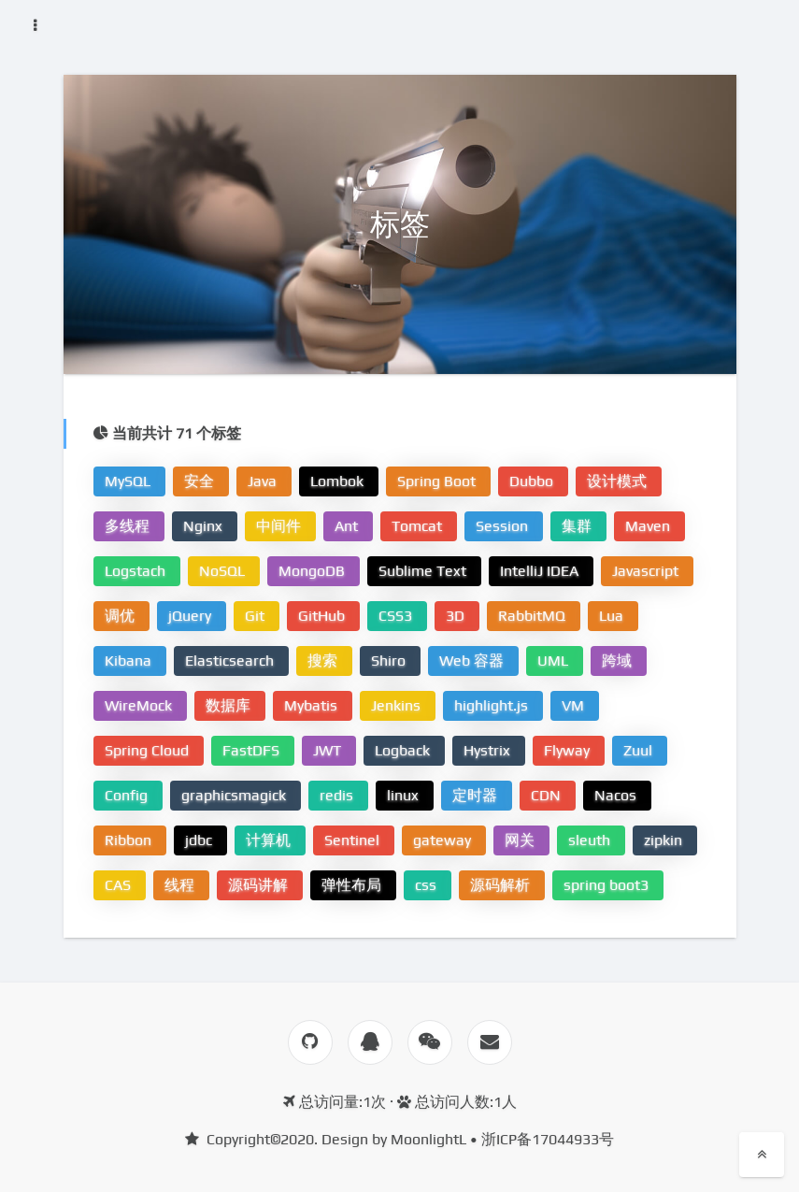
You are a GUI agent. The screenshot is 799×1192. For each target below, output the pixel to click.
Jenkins (397, 705)
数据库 (230, 705)
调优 (121, 616)
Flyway (568, 750)
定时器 (476, 795)
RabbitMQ (533, 616)
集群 (578, 526)
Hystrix (489, 750)
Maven (649, 526)
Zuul (639, 750)
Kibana (130, 660)
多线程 (129, 526)
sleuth (591, 840)
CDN (547, 795)
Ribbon (130, 840)
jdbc (200, 840)
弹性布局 (353, 885)
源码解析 (502, 885)
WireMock (140, 705)
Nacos (617, 795)
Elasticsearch (231, 660)
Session (504, 526)
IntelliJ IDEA (541, 571)
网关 (521, 840)
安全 (201, 481)
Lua (613, 616)
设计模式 (618, 481)
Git (256, 616)
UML (554, 660)
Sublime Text (424, 571)
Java (264, 481)
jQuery (191, 616)
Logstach (137, 571)
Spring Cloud (149, 750)
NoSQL (224, 571)
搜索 (324, 660)
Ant (348, 526)
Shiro (390, 660)
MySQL (129, 481)
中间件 (280, 526)
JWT (329, 750)
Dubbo (533, 481)
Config (128, 795)
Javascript (647, 571)
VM (575, 705)
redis (338, 795)
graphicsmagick (235, 795)
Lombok (338, 481)
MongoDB (313, 571)
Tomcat (419, 526)
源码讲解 (260, 885)
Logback (404, 750)
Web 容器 (473, 660)
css (427, 885)
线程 (181, 885)
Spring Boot (438, 481)
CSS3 (397, 616)
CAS (120, 885)
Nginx (204, 526)
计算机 (270, 840)
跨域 (618, 660)
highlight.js (493, 705)
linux (404, 795)
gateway (444, 840)
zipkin (665, 840)
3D (457, 616)
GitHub (323, 616)
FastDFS (252, 750)
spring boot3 (608, 885)
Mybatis (312, 705)
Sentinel (353, 840)
